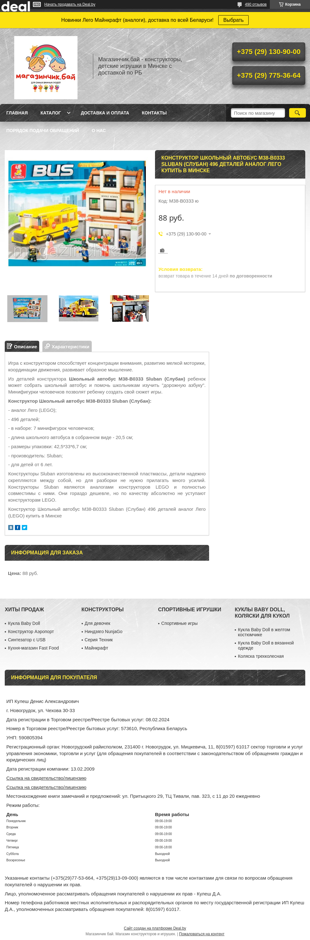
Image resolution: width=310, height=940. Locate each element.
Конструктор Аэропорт (31, 631)
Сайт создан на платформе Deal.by (155, 928)
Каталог (50, 112)
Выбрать (233, 20)
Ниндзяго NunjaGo (104, 631)
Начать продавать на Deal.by (69, 4)
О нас (99, 130)
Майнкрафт (96, 647)
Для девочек (97, 623)
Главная (17, 112)
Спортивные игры (179, 623)
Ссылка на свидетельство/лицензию (46, 778)
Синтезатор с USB (27, 639)
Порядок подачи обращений (42, 130)
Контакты (154, 112)
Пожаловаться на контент (201, 934)
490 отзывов (256, 4)
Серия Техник (99, 639)
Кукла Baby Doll (24, 623)
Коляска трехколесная (261, 656)
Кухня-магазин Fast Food (33, 647)
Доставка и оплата (105, 112)
